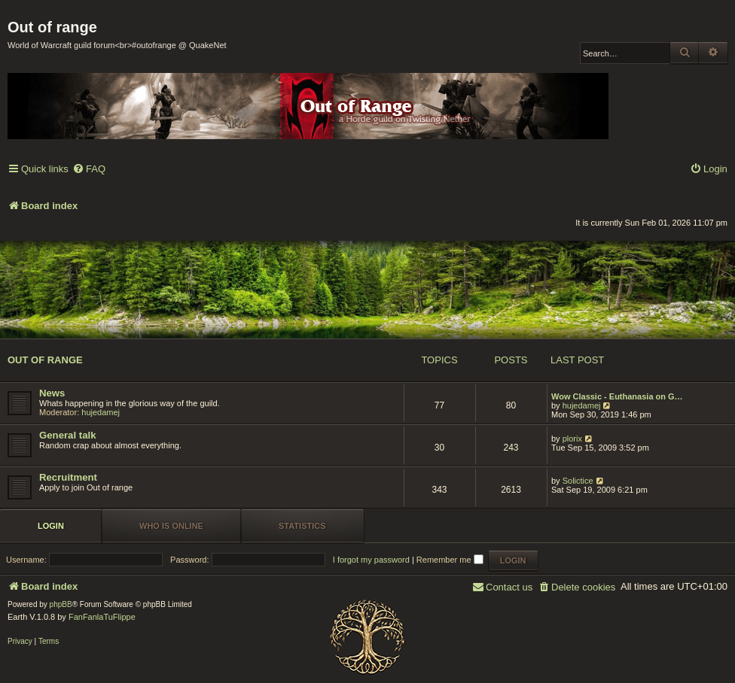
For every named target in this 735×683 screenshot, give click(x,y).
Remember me (449, 559)
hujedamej (100, 412)
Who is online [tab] (171, 525)
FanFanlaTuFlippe (102, 616)
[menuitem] (88, 170)
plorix (572, 438)
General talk (67, 435)
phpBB (61, 604)
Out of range (45, 360)
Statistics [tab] (302, 525)
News (52, 393)
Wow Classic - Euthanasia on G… (617, 396)
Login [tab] (51, 525)
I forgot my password (371, 559)
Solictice (578, 480)
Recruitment (68, 477)
